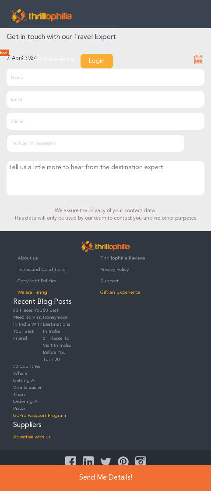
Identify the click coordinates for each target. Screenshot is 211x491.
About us (28, 258)
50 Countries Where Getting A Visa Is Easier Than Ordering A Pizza (27, 387)
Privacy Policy (114, 269)
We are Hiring (32, 292)
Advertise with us (32, 437)
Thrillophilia (42, 16)
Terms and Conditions (42, 269)
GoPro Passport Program (39, 415)
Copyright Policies (37, 281)
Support (109, 281)
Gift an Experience (120, 292)
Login (97, 61)
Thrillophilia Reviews (122, 258)
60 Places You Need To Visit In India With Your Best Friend (27, 324)
